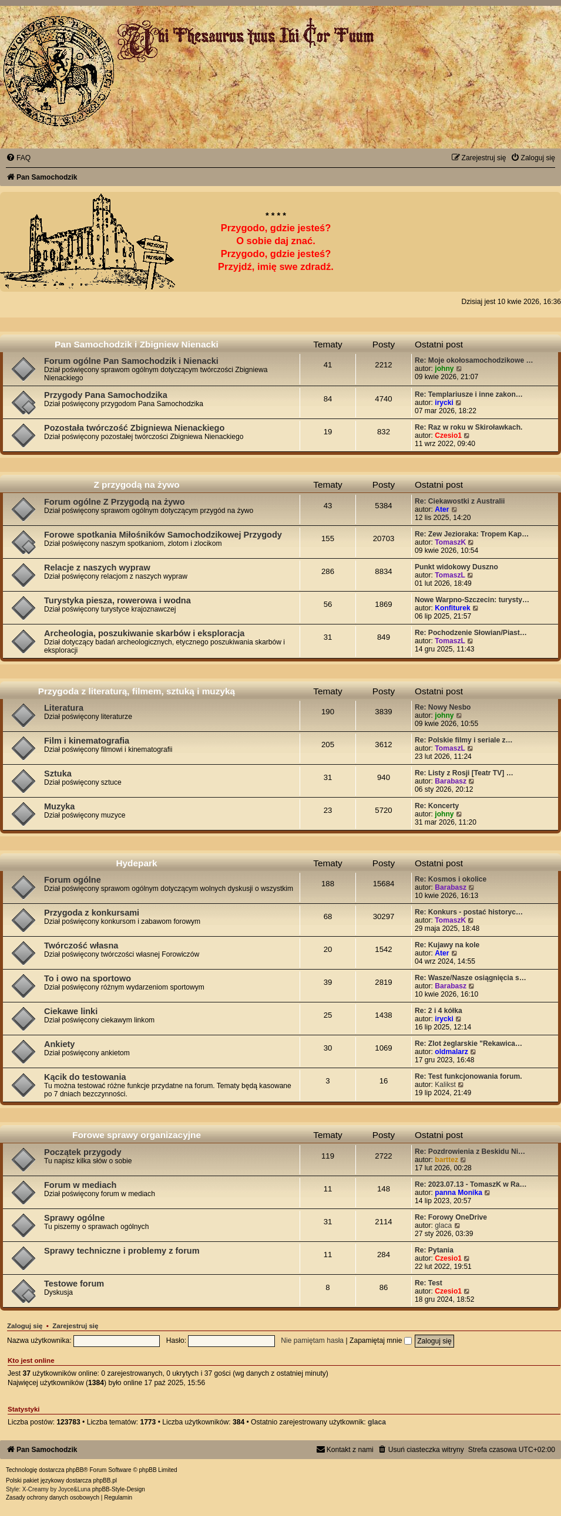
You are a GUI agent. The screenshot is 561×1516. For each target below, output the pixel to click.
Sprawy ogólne (74, 1218)
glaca (443, 1225)
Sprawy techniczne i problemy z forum (122, 1250)
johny (444, 368)
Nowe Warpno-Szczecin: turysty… (472, 600)
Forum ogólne (72, 879)
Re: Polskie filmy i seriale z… (464, 740)
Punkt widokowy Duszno (456, 567)
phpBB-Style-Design (118, 1489)
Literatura (63, 708)
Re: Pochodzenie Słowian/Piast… (471, 633)
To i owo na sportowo (87, 978)
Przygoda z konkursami (91, 912)
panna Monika (458, 1193)
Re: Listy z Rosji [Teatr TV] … (464, 773)
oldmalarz (451, 1052)
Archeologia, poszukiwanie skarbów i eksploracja (144, 633)
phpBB (74, 1470)
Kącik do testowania (85, 1077)
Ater (442, 509)
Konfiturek (452, 608)
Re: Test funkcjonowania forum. (468, 1076)
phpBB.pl (105, 1480)
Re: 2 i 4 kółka (438, 1011)
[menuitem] (18, 158)
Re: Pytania (434, 1250)
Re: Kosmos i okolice (450, 879)
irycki (444, 403)
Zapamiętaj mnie (381, 1340)
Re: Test (428, 1283)
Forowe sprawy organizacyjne (136, 1135)
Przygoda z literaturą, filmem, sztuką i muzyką (136, 691)
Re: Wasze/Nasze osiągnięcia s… (470, 978)
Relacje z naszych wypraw (97, 567)
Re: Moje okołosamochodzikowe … (474, 360)
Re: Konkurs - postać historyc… (469, 912)
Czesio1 (448, 435)
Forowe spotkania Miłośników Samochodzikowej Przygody (163, 534)
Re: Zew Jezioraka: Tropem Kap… (472, 534)
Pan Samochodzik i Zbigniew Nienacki (137, 344)
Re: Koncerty (437, 806)
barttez (446, 1160)
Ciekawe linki (71, 1011)
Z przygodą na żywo (136, 484)
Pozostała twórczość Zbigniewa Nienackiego (134, 428)
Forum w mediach (80, 1185)
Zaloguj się (24, 1325)
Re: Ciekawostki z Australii (460, 501)
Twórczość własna (81, 945)
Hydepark (136, 863)
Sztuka (58, 773)
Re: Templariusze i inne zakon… (469, 394)
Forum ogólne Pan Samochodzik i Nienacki (131, 361)
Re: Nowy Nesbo (443, 707)
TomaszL (450, 575)
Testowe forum (74, 1283)
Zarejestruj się (75, 1325)
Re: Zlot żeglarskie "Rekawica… (468, 1043)
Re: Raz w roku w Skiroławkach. (468, 427)
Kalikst (445, 1085)
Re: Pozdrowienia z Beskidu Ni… (470, 1151)
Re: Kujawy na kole (447, 945)
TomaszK (450, 542)
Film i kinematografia (86, 740)
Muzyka (59, 806)
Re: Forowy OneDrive (451, 1217)
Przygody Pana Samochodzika (105, 395)
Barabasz (450, 781)
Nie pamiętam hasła (312, 1340)
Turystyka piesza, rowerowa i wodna (117, 600)
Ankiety (59, 1044)
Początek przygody (82, 1152)
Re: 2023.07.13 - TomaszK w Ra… (471, 1184)
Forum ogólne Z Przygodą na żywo (114, 502)
